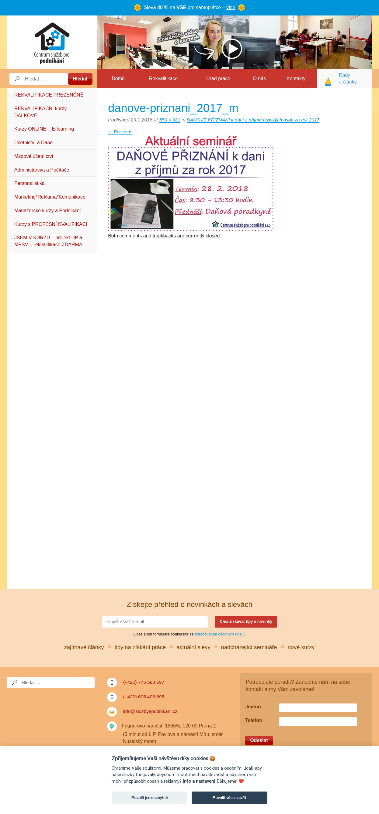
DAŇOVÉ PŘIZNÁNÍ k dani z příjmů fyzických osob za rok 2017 (256, 119)
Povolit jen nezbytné (149, 797)
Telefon (253, 720)
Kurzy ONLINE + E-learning (44, 128)
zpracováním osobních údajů (220, 634)
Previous (120, 131)
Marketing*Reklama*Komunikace (49, 196)
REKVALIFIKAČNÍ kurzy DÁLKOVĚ (40, 112)
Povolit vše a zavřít (229, 797)
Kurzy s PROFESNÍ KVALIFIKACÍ (50, 224)
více (230, 7)
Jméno (253, 706)
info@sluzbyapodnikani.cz (151, 711)
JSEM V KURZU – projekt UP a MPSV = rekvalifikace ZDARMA (48, 241)
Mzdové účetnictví (33, 156)
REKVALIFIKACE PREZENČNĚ (48, 94)
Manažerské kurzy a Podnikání (47, 210)
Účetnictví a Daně (33, 142)
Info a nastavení (199, 781)
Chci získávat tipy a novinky (246, 621)
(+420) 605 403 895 (144, 696)
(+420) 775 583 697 (144, 682)
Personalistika (29, 183)
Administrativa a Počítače (41, 169)
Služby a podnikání (52, 42)
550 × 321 (170, 119)
